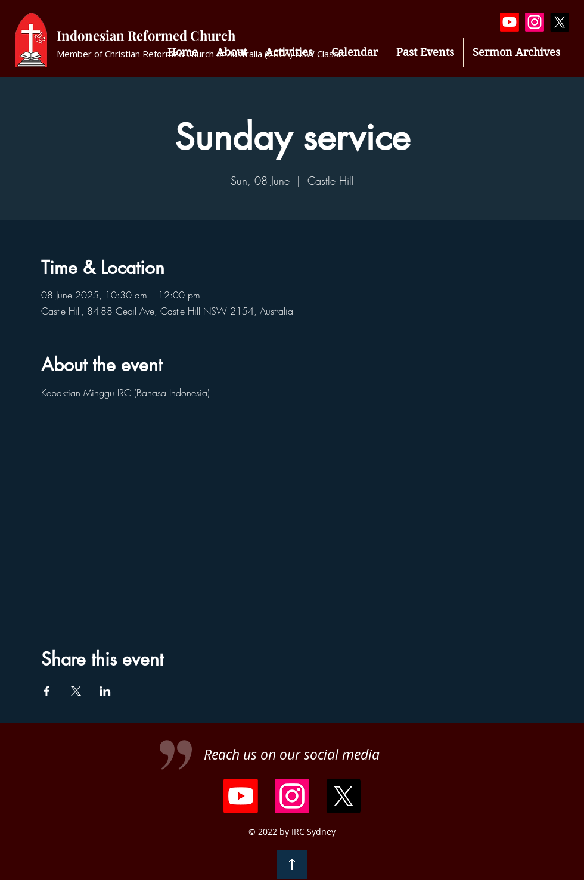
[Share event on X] (76, 691)
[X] (559, 22)
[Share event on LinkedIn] (105, 691)
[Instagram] (534, 22)
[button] (289, 52)
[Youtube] (509, 22)
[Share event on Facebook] (46, 691)
